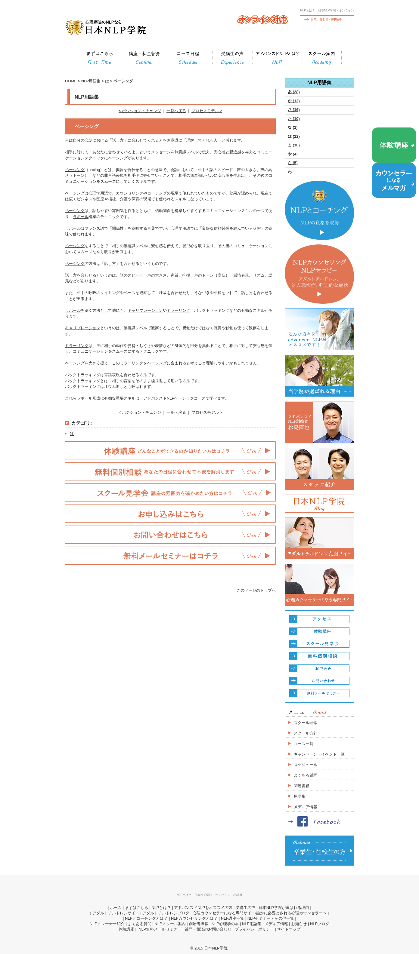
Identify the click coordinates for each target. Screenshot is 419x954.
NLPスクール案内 (169, 924)
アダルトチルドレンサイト (115, 913)
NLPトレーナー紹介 (107, 924)
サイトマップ (288, 929)
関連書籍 (301, 786)
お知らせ (299, 924)
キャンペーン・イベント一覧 (319, 754)
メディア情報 (305, 807)
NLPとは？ (161, 907)
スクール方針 (305, 733)
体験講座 (126, 929)
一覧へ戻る (176, 111)
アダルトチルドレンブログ (165, 913)
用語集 (300, 796)
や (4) (293, 154)
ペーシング (118, 158)
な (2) (293, 127)
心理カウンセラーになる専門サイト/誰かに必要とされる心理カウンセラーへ (260, 913)
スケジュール (305, 764)
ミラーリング (178, 310)
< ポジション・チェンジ (140, 111)
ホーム (116, 907)
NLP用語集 (91, 81)
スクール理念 (305, 722)
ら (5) (293, 163)
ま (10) (294, 145)
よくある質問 (305, 775)
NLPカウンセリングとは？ (194, 918)
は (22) (294, 136)
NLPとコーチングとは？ (146, 918)
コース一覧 (303, 743)
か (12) (294, 101)
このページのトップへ (256, 590)
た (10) (294, 118)
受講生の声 (245, 907)
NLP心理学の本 (225, 924)
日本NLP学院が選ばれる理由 (284, 907)
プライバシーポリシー (254, 929)
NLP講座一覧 (232, 918)
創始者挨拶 (198, 924)
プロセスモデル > (206, 111)
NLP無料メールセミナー (159, 929)
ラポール (80, 216)
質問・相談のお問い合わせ (208, 929)
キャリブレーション (145, 310)
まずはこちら (136, 907)
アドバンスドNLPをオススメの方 (203, 907)
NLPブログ (319, 924)
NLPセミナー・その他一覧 (270, 918)
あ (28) (294, 92)
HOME (71, 81)
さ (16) (294, 109)
